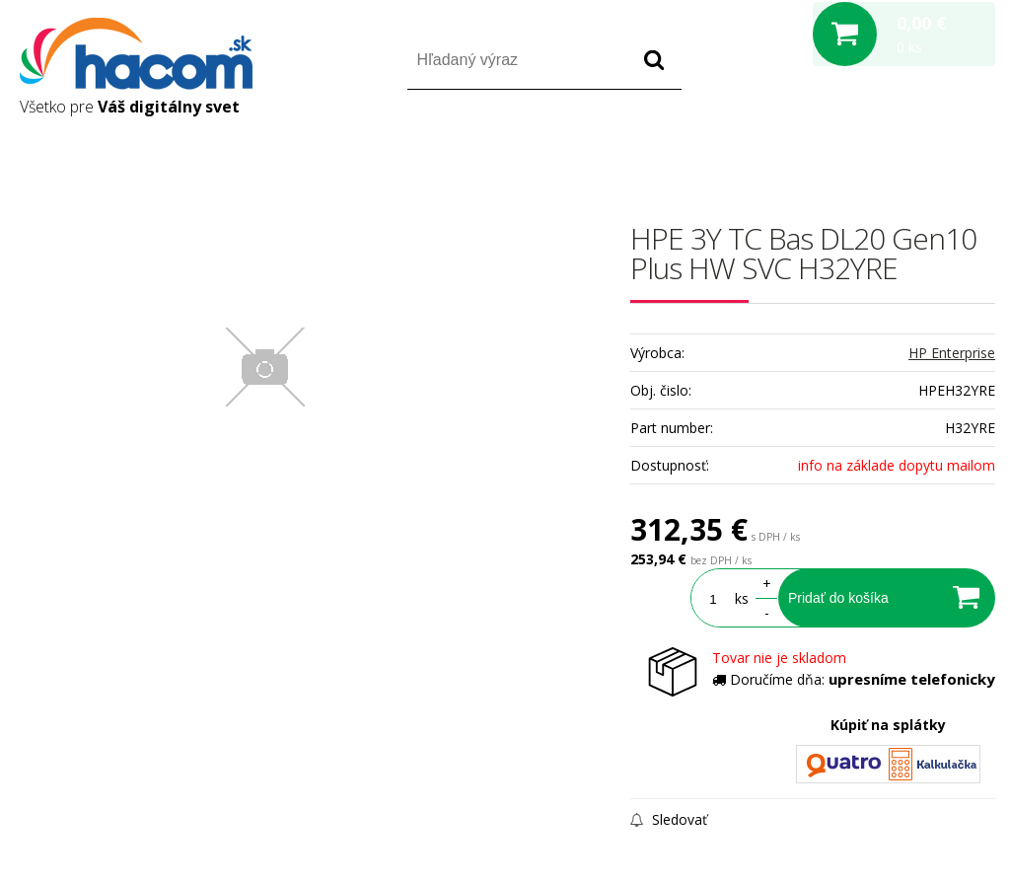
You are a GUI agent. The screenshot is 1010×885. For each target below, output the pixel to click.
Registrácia (911, 146)
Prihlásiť (831, 146)
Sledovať (668, 819)
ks (742, 598)
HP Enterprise (951, 352)
